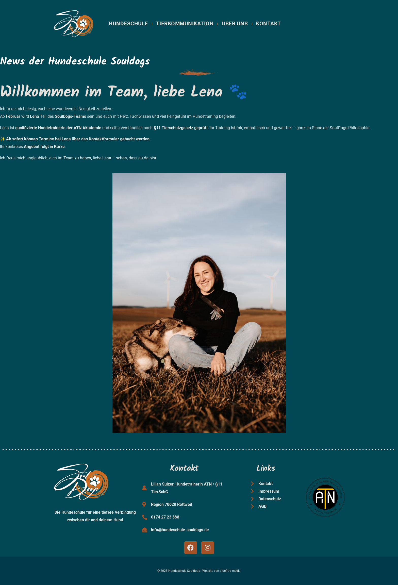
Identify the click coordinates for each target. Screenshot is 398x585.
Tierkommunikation (185, 24)
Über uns (235, 24)
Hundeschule (128, 24)
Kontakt (268, 24)
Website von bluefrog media (221, 571)
